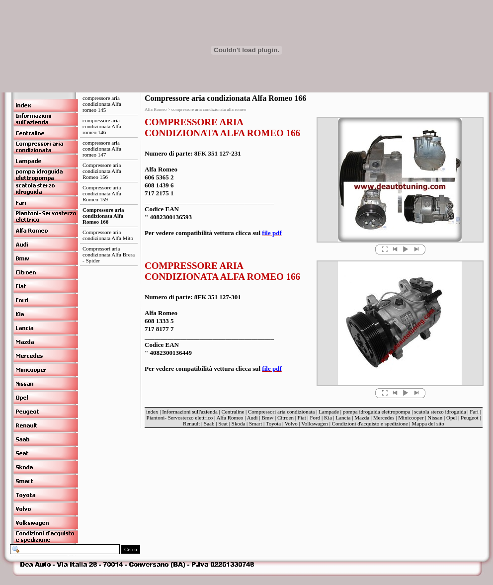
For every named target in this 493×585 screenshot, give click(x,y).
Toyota (273, 423)
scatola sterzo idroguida (440, 412)
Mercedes (384, 417)
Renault (191, 423)
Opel (451, 417)
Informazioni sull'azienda (190, 412)
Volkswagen (314, 423)
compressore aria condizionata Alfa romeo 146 (101, 126)
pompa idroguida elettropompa (377, 412)
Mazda (361, 417)
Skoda (239, 423)
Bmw (267, 417)
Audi (252, 417)
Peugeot (469, 417)
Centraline (233, 412)
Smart (255, 423)
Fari (474, 412)
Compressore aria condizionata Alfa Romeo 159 (101, 193)
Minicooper (410, 417)
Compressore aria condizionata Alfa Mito (107, 235)
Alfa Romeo (229, 417)
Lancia (343, 417)
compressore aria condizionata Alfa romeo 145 (101, 104)
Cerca (130, 549)
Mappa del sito (427, 423)
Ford (315, 417)
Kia (328, 417)
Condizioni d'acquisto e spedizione (370, 423)
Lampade (329, 412)
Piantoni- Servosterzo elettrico (181, 417)
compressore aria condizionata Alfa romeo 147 (101, 149)
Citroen (285, 417)
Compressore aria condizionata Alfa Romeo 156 (101, 171)
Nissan (434, 417)
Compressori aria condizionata (281, 412)
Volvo (291, 423)
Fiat (302, 417)
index (152, 412)
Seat (223, 423)
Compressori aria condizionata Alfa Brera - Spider (108, 254)
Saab (209, 423)
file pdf (271, 233)
